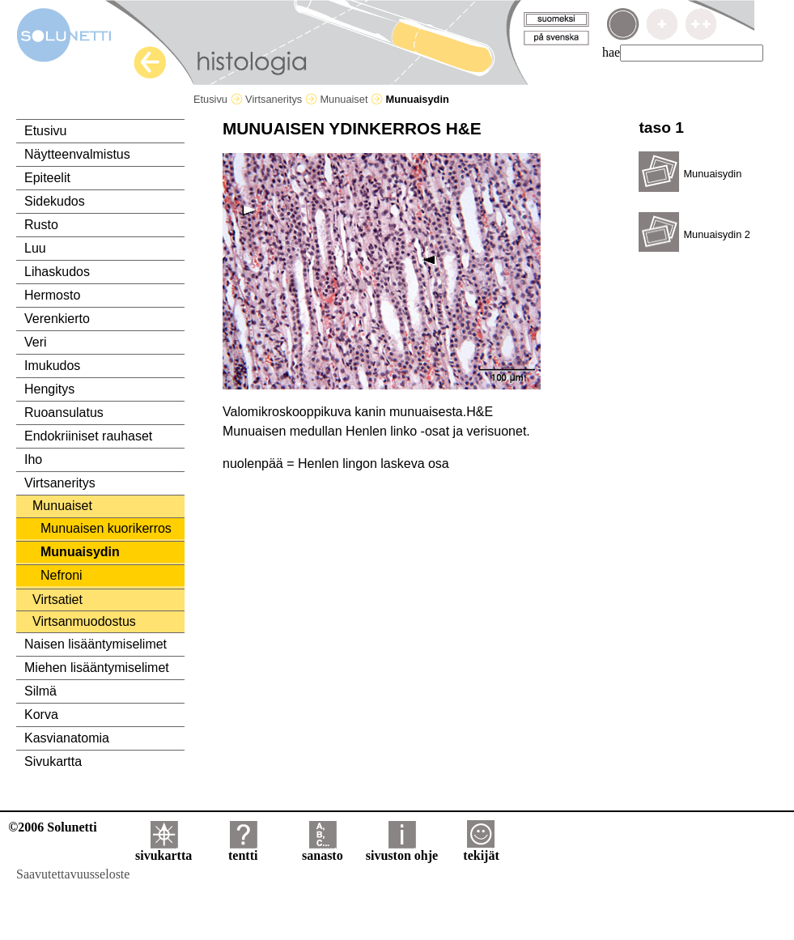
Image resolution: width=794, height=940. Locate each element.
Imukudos (52, 365)
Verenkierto (57, 318)
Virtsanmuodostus (84, 621)
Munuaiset (351, 99)
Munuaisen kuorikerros (106, 528)
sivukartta (163, 849)
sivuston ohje (402, 849)
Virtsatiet (57, 599)
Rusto (41, 225)
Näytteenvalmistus (77, 154)
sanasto (322, 849)
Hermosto (52, 295)
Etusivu (218, 99)
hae (611, 52)
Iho (33, 459)
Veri (35, 342)
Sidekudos (54, 201)
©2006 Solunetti (52, 827)
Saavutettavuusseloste (73, 874)
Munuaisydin (80, 552)
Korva (41, 714)
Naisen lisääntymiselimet (95, 644)
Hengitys (49, 389)
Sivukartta (53, 761)
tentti (242, 849)
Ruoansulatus (64, 412)
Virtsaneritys (281, 99)
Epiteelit (47, 178)
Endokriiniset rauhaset (88, 436)
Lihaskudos (57, 272)
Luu (35, 248)
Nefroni (61, 575)
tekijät (481, 849)
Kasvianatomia (66, 738)
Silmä (40, 691)
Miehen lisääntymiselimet (96, 667)
